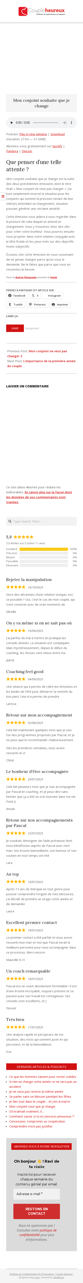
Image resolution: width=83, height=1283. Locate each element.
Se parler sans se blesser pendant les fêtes (40, 1096)
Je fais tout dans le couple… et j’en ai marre (39, 1101)
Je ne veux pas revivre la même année (36, 1091)
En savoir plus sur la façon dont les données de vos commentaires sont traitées (39, 497)
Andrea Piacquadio (25, 277)
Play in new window (33, 134)
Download (57, 134)
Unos (37, 1277)
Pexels (53, 277)
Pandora (12, 151)
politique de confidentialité (38, 1232)
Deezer (27, 151)
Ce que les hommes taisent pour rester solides (42, 1077)
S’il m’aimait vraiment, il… (26, 1111)
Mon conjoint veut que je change (32, 1106)
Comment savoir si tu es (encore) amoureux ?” (42, 1116)
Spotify (57, 146)
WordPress (58, 1277)
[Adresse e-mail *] (36, 1194)
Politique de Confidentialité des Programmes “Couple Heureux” (41, 1274)
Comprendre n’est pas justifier (31, 1126)
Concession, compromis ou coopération (37, 1121)
